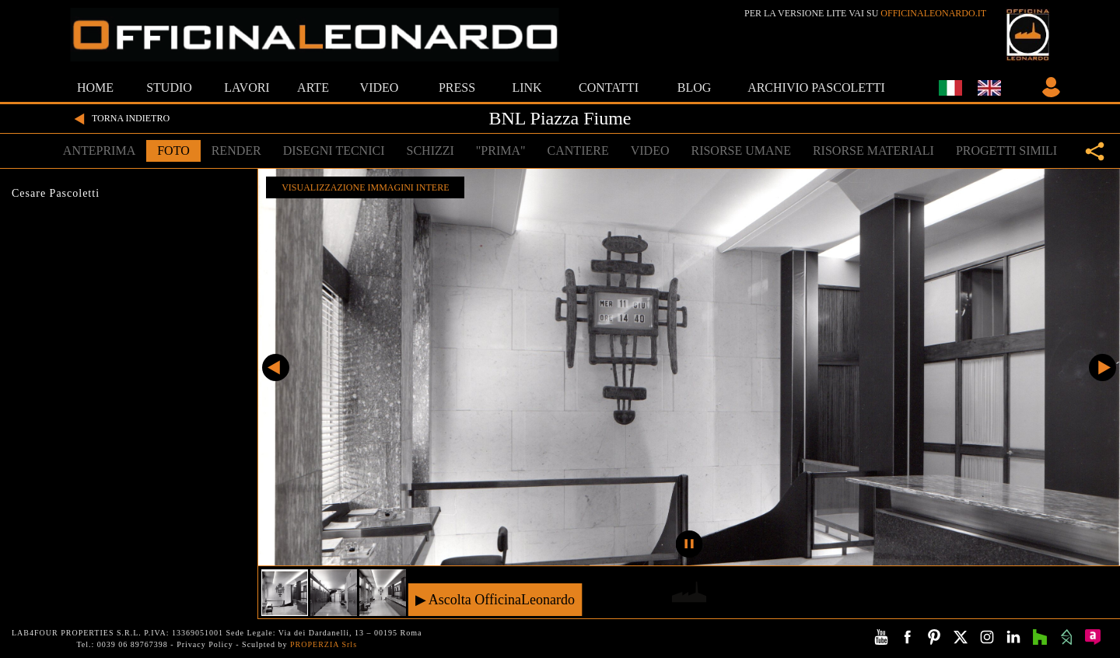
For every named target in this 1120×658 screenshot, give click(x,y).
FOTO (173, 150)
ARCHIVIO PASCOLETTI (816, 87)
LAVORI (246, 87)
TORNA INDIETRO (120, 119)
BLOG (694, 87)
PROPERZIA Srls (323, 644)
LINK (526, 87)
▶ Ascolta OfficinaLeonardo (495, 599)
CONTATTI (609, 87)
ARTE (313, 87)
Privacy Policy (205, 644)
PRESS (457, 87)
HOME (95, 87)
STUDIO (169, 87)
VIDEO (379, 87)
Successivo (1102, 367)
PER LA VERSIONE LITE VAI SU (865, 13)
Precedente (275, 367)
